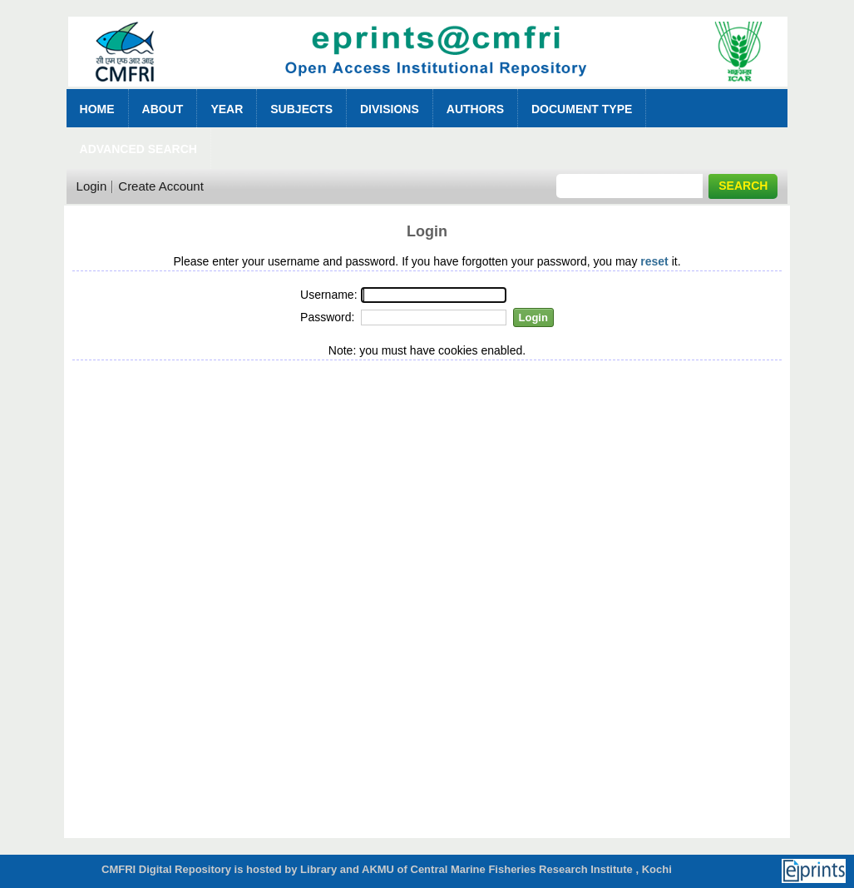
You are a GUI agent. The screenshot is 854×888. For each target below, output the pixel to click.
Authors (475, 109)
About (163, 109)
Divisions (389, 109)
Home (97, 109)
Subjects (301, 109)
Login (92, 186)
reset (654, 261)
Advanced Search (138, 149)
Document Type (581, 109)
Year (226, 109)
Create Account (161, 186)
